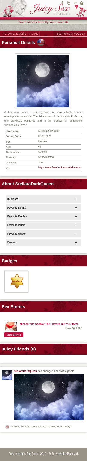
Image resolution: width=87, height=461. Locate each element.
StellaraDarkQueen (71, 33)
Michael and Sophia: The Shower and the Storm (49, 324)
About (34, 33)
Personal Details (14, 33)
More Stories (14, 334)
